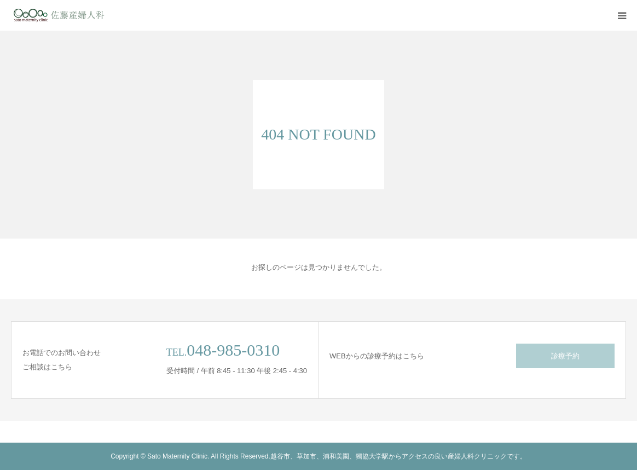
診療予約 (565, 356)
